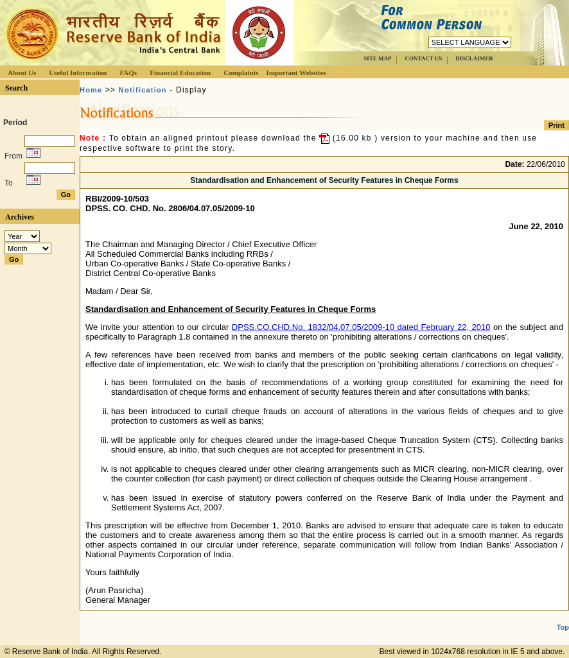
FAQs (128, 72)
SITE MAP (377, 58)
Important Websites (296, 72)
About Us (22, 72)
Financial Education (180, 72)
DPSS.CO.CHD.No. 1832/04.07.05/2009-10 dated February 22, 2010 (361, 327)
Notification (143, 90)
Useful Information (78, 72)
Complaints (240, 72)
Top (563, 627)
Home (91, 90)
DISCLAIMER (474, 58)
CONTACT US (423, 58)
